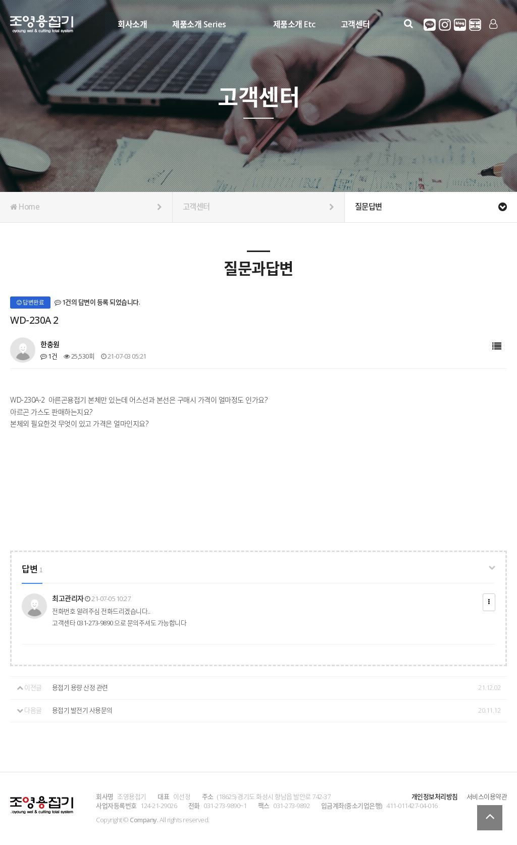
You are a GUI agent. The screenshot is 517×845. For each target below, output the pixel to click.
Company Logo (41, 25)
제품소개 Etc (293, 23)
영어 (475, 25)
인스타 (445, 25)
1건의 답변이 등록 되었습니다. (97, 302)
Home (86, 207)
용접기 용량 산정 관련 (80, 687)
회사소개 (131, 23)
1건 (48, 356)
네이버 (460, 25)
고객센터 (354, 23)
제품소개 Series (199, 23)
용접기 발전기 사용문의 (82, 710)
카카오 (430, 25)
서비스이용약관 (487, 796)
